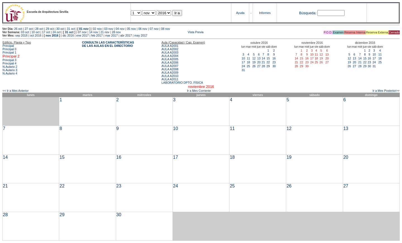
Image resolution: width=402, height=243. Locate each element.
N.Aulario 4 (10, 73)
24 (243, 66)
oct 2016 (35, 35)
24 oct (56, 32)
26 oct (18, 28)
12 (254, 58)
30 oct (60, 28)
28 (263, 66)
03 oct (25, 32)
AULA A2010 (170, 76)
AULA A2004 (170, 55)
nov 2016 (52, 35)
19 (254, 62)
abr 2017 (126, 35)
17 (243, 62)
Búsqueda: (307, 13)
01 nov (84, 28)
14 (263, 58)
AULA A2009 (170, 72)
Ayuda (240, 13)
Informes (265, 13)
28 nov (116, 32)
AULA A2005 (170, 59)
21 (263, 62)
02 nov (97, 28)
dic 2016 (68, 35)
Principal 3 (9, 60)
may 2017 (140, 35)
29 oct (50, 28)
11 (248, 58)
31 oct (71, 28)
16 (274, 58)
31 (243, 70)
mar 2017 (111, 35)
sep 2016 (21, 35)
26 (254, 66)
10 (243, 58)
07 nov (154, 28)
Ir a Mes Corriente (199, 90)
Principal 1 (9, 52)
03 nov (108, 28)
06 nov (142, 28)
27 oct (29, 28)
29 (268, 66)
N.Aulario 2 (10, 66)
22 (268, 62)
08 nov (165, 28)
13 (258, 58)
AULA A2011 (170, 79)
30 (274, 66)
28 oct (39, 28)
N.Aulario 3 (10, 70)
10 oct (36, 32)
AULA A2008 (170, 69)
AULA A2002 (170, 49)
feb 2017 (96, 35)
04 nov (120, 28)
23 (274, 62)
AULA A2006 (170, 62)
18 (248, 62)
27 (258, 66)
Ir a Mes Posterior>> (385, 90)
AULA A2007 (170, 66)
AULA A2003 (170, 52)
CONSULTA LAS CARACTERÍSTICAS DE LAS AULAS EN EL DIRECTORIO (108, 44)
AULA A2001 (170, 45)
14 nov (93, 32)
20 (258, 62)
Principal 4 (9, 63)
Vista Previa (163, 32)
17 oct (46, 32)
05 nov (131, 28)
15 (268, 58)
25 (248, 66)
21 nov (104, 32)
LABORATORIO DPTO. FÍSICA (182, 82)
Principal (8, 45)
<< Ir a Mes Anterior (16, 90)
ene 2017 (82, 35)
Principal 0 (9, 49)
